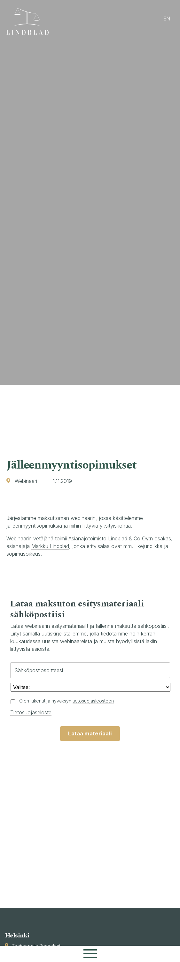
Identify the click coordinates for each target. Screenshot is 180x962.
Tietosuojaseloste (30, 712)
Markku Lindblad (50, 546)
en (166, 19)
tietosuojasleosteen (93, 700)
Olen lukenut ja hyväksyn (66, 700)
